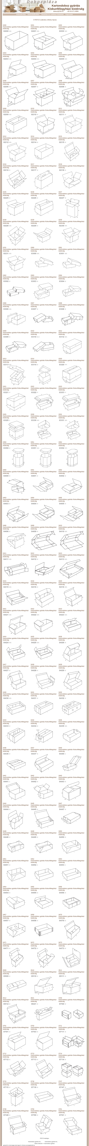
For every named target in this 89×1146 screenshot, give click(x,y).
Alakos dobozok (38, 1143)
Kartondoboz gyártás (49, 1143)
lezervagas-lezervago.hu (15, 1145)
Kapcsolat (69, 14)
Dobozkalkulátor (33, 14)
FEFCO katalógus (44, 1138)
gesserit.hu (6, 1145)
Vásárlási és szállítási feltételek (52, 14)
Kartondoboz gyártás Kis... (34, 1141)
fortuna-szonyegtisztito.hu (28, 1145)
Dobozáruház (21, 14)
